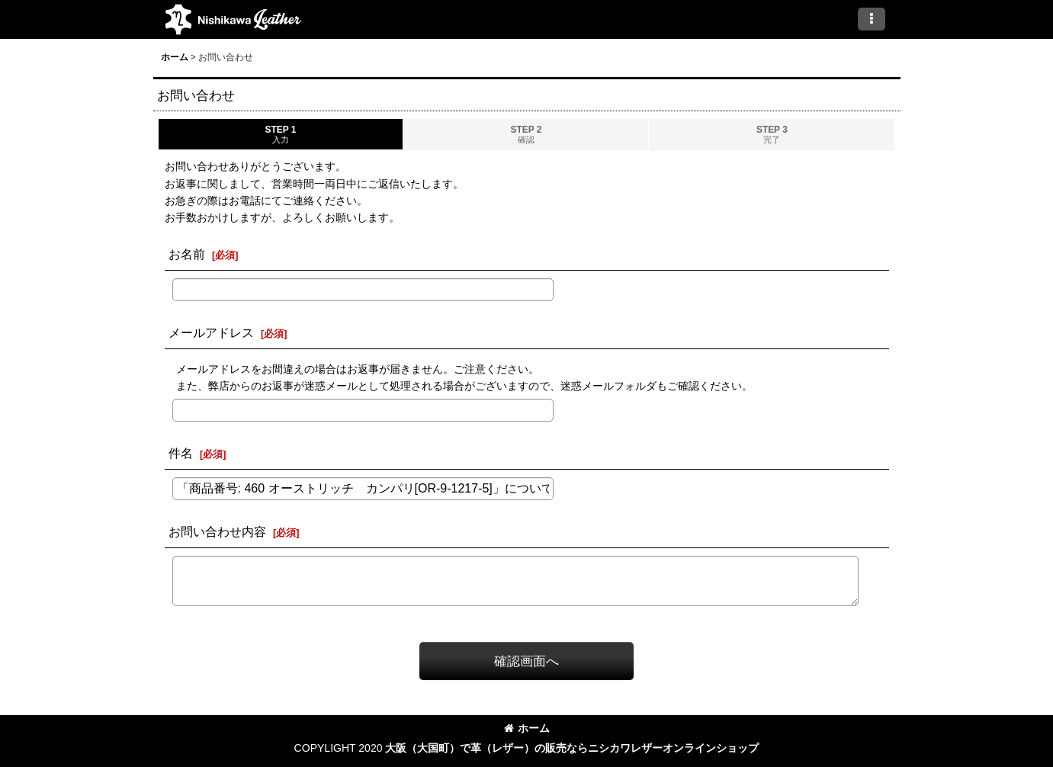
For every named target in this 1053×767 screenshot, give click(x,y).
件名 (181, 453)
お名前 (187, 254)
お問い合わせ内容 (217, 531)
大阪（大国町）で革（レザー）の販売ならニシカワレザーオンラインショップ (572, 748)
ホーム (527, 728)
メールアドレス (211, 332)
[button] (871, 19)
